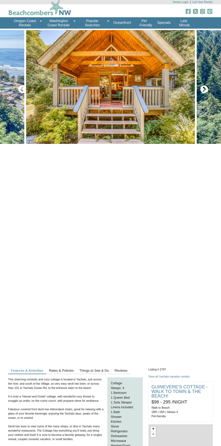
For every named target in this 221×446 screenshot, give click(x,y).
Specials (164, 23)
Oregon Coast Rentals (25, 23)
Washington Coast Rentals (59, 23)
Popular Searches (92, 23)
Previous (19, 87)
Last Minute (184, 23)
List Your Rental (202, 2)
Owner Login (181, 2)
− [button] (153, 434)
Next (201, 87)
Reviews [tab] (121, 370)
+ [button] (153, 429)
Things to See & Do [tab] (94, 370)
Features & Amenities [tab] (27, 370)
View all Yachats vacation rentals (169, 376)
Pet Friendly (145, 23)
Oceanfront (122, 23)
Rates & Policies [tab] (61, 370)
